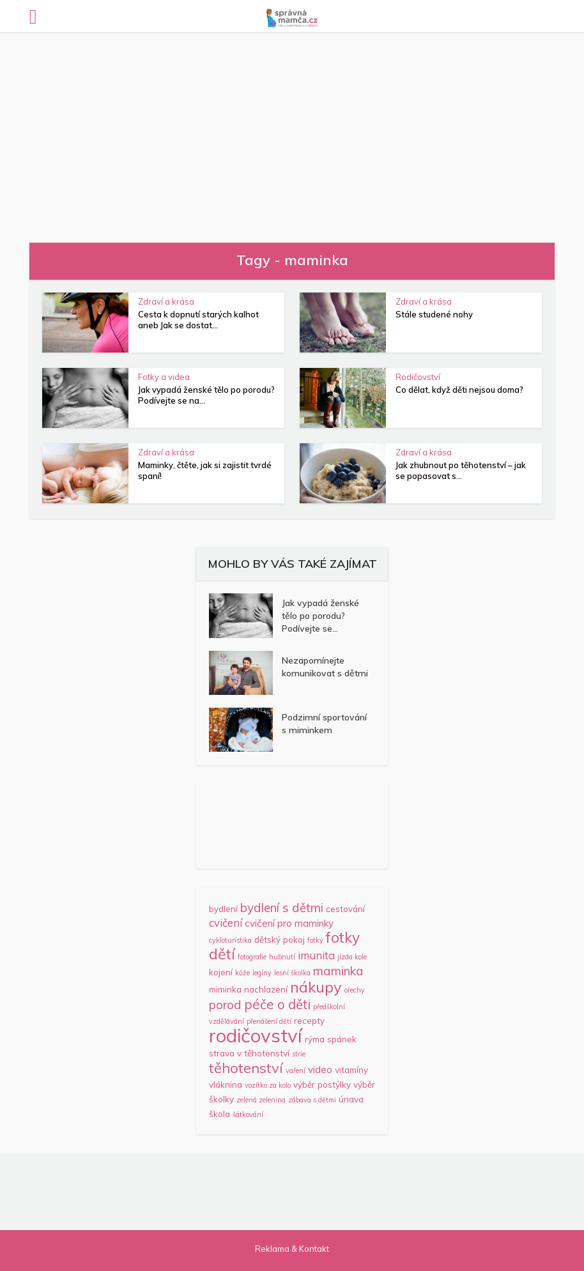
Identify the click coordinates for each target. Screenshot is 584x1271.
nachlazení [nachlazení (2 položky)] (266, 989)
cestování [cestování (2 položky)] (345, 909)
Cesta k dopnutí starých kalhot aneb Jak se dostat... (198, 319)
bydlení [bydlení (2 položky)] (223, 909)
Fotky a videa (164, 377)
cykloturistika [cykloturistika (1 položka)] (230, 940)
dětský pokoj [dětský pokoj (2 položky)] (279, 939)
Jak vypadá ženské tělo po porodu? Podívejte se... (320, 615)
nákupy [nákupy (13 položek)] (316, 986)
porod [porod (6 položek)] (225, 1004)
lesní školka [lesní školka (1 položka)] (292, 972)
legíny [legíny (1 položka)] (262, 972)
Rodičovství (418, 377)
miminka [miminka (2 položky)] (225, 989)
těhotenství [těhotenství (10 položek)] (246, 1067)
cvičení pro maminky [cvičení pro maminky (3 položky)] (289, 923)
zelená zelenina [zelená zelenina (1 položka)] (261, 1099)
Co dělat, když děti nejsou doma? (459, 389)
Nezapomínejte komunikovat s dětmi (325, 667)
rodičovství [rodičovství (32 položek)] (255, 1035)
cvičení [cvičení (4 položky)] (225, 922)
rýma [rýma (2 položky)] (315, 1039)
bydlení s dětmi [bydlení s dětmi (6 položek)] (281, 907)
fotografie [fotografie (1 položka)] (252, 956)
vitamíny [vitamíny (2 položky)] (351, 1070)
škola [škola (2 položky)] (219, 1114)
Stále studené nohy (434, 314)
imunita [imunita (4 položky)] (316, 955)
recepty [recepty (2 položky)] (309, 1021)
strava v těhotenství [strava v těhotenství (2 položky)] (249, 1053)
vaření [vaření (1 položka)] (295, 1070)
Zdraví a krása (166, 301)
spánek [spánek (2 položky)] (342, 1039)
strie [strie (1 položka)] (298, 1053)
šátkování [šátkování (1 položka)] (248, 1114)
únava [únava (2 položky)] (351, 1099)
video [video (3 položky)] (320, 1069)
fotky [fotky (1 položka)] (315, 940)
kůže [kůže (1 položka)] (242, 972)
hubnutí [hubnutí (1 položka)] (282, 956)
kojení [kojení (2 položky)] (221, 972)
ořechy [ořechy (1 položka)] (354, 990)
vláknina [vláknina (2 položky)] (225, 1084)
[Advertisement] (292, 127)
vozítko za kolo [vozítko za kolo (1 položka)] (268, 1085)
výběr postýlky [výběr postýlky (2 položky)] (322, 1084)
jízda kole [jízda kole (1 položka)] (352, 956)
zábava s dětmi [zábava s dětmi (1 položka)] (312, 1099)
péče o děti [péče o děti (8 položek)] (277, 1004)
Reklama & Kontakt (292, 1249)
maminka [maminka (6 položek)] (338, 970)
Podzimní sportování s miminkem (324, 724)
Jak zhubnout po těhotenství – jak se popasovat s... (461, 470)
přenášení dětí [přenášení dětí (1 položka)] (269, 1021)
